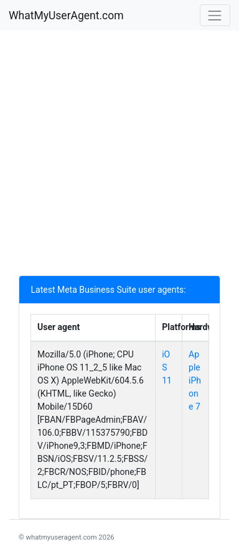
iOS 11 (167, 367)
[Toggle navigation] (215, 15)
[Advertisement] (119, 156)
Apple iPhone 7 (195, 380)
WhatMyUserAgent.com (66, 15)
